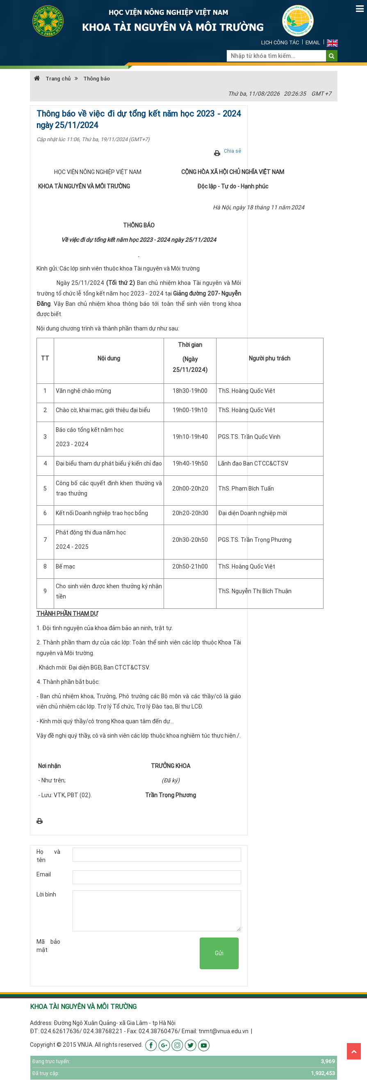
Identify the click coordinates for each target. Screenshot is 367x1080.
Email (312, 42)
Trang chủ (52, 78)
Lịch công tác (280, 42)
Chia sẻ (232, 151)
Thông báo (96, 78)
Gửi (219, 953)
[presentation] (137, 954)
